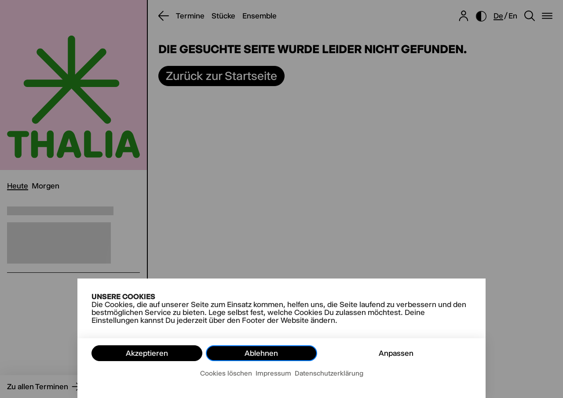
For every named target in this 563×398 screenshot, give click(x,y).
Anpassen (396, 353)
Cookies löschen (226, 373)
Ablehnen (261, 353)
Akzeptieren (147, 353)
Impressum (273, 373)
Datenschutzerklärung (329, 373)
